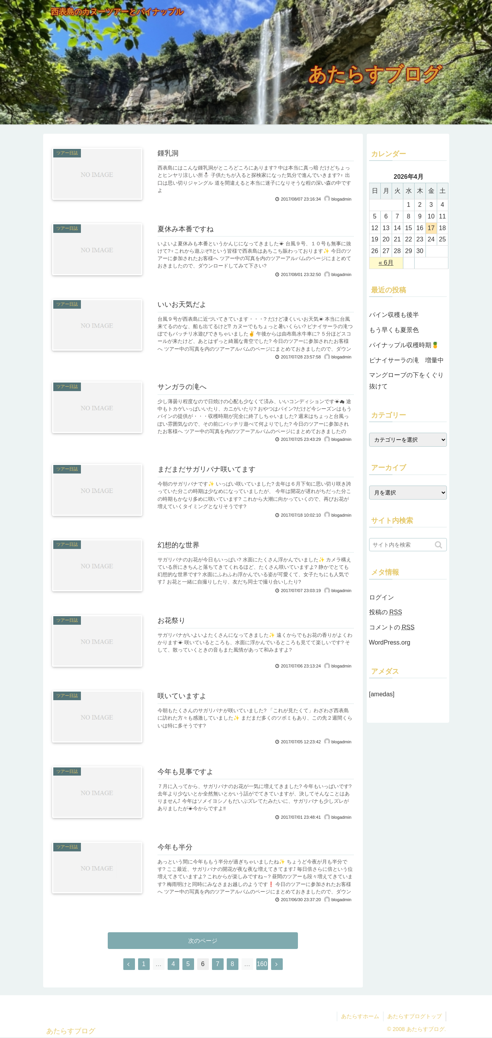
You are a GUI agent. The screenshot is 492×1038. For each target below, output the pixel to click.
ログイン (381, 597)
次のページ (202, 940)
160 (262, 964)
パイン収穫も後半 (394, 314)
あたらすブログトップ (414, 1016)
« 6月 (385, 262)
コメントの (392, 627)
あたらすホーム (360, 1016)
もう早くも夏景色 (394, 330)
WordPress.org (389, 642)
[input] (408, 544)
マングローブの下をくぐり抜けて (406, 381)
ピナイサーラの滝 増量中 (406, 360)
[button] (439, 545)
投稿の (385, 612)
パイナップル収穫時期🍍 (404, 345)
